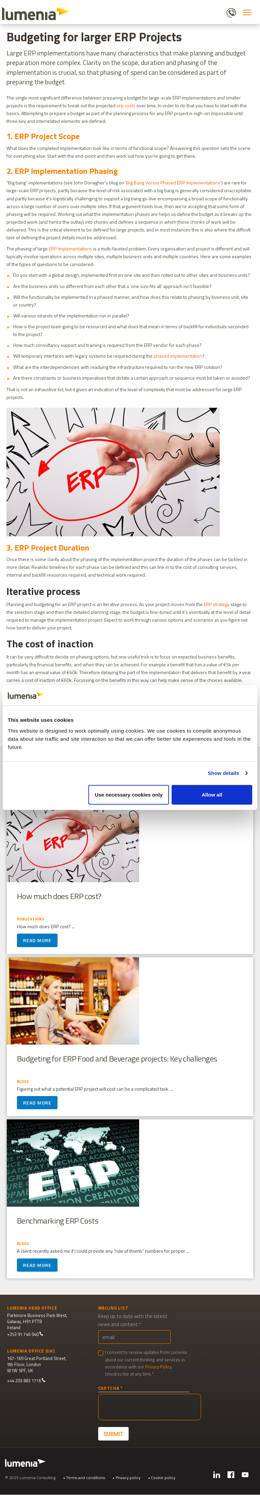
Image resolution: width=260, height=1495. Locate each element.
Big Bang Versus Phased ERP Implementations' (173, 182)
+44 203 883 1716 (26, 1381)
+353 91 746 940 (25, 1334)
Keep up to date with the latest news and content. (133, 1320)
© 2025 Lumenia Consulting (30, 1477)
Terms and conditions (85, 1477)
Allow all (211, 794)
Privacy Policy (158, 1366)
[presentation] (149, 1407)
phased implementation (178, 355)
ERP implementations (70, 248)
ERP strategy (217, 604)
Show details (223, 773)
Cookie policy (163, 1477)
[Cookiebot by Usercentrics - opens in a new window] (222, 695)
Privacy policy (128, 1477)
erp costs (125, 105)
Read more (37, 943)
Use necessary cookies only (128, 794)
